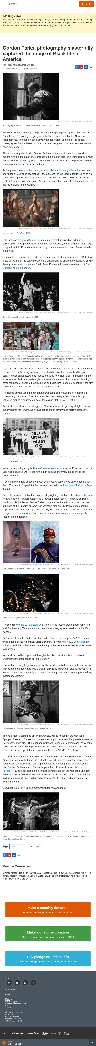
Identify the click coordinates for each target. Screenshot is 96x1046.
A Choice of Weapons (49, 468)
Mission (8, 999)
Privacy (8, 1005)
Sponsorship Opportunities (16, 1003)
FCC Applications (12, 1017)
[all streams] (92, 1042)
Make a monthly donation (48, 908)
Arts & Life (17, 847)
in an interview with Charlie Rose (74, 485)
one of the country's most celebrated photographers (48, 170)
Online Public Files (13, 1019)
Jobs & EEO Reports (14, 1021)
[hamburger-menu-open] (4, 4)
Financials (9, 1014)
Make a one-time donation (48, 932)
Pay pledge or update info (48, 957)
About (7, 994)
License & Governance (14, 1012)
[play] (4, 1042)
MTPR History (11, 1001)
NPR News (35, 847)
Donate (87, 4)
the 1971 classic (32, 624)
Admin (8, 1008)
